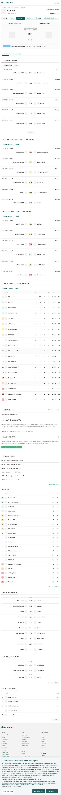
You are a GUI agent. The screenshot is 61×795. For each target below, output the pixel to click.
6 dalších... (30, 132)
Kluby (23, 732)
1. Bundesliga (4, 739)
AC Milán (24, 739)
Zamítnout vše (38, 791)
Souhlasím (52, 791)
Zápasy (23, 7)
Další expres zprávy (54, 484)
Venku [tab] (17, 288)
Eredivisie (3, 749)
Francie (43, 739)
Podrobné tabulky (54, 587)
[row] (30, 72)
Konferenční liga (5, 754)
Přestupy (38, 18)
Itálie (42, 741)
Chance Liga (4, 743)
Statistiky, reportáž (15, 54)
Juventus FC (25, 741)
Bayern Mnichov (25, 743)
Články (23, 751)
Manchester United (26, 737)
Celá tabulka (56, 720)
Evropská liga (4, 752)
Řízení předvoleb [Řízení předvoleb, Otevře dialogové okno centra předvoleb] (8, 791)
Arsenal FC (24, 734)
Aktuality (24, 753)
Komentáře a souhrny (27, 756)
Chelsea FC (24, 735)
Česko (43, 734)
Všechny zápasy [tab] (7, 65)
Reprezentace (44, 732)
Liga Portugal (4, 747)
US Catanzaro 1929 (14, 23)
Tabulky (12, 18)
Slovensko (43, 735)
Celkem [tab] (5, 288)
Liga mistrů (4, 750)
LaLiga (3, 735)
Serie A (3, 737)
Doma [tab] (11, 288)
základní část (28, 28)
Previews (24, 755)
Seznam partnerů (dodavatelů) (11, 786)
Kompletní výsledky (54, 683)
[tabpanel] (30, 101)
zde (47, 443)
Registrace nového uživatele (12, 447)
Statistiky (29, 18)
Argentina (43, 747)
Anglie (42, 737)
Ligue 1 (3, 741)
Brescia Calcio (45, 23)
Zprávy (5, 18)
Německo (43, 743)
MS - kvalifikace (5, 756)
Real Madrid (24, 747)
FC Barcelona (25, 745)
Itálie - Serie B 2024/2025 (13, 7)
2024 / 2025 (54, 13)
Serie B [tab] (17, 65)
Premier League (5, 734)
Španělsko (43, 745)
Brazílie (43, 749)
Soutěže (4, 7)
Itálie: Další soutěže (50, 18)
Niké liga (3, 745)
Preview (5, 54)
